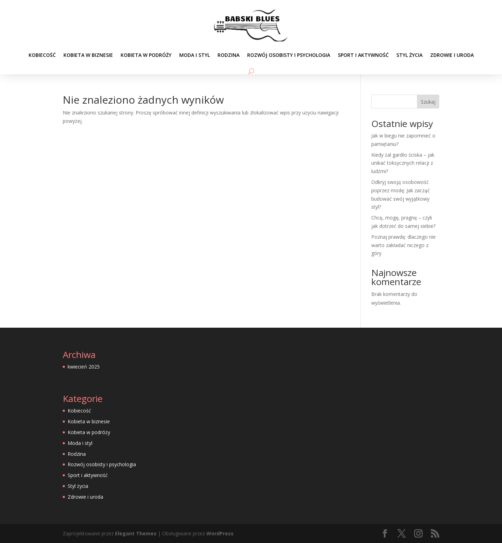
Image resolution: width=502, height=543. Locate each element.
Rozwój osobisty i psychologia (288, 55)
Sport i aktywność (363, 55)
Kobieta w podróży (146, 55)
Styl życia (409, 55)
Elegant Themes (136, 533)
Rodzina (228, 55)
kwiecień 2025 (84, 366)
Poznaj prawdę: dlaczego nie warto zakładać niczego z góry (403, 245)
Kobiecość (42, 55)
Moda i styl (194, 55)
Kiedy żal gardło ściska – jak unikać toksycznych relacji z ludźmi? (402, 163)
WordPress (220, 533)
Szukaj (428, 101)
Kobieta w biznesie (88, 55)
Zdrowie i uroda (452, 55)
